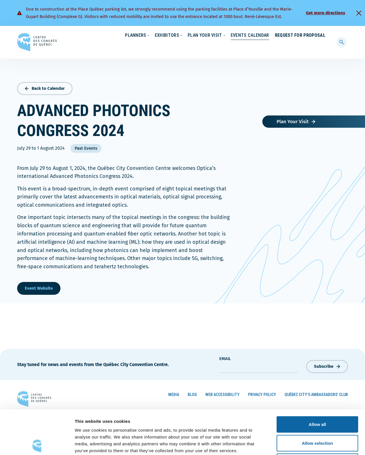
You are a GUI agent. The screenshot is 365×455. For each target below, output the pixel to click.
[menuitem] (323, 35)
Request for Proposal (300, 47)
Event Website (39, 287)
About (279, 36)
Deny (317, 417)
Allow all (317, 380)
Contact (302, 36)
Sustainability (231, 36)
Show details (299, 443)
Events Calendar (244, 47)
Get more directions (325, 12)
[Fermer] (358, 13)
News (259, 36)
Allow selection (317, 399)
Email (225, 357)
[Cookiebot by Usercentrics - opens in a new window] (37, 444)
